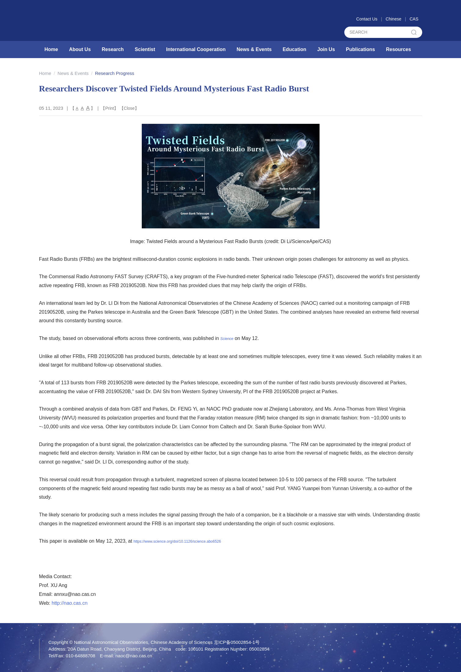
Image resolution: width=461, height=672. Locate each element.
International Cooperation (196, 49)
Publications (360, 49)
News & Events (254, 49)
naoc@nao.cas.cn (133, 655)
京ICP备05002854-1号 (237, 642)
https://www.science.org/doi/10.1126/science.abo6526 (177, 541)
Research (113, 49)
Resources (398, 49)
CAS (414, 19)
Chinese (393, 19)
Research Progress (114, 73)
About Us (80, 49)
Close (129, 108)
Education (294, 49)
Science (226, 339)
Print (109, 108)
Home (51, 49)
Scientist (145, 49)
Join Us (326, 49)
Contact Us (366, 19)
